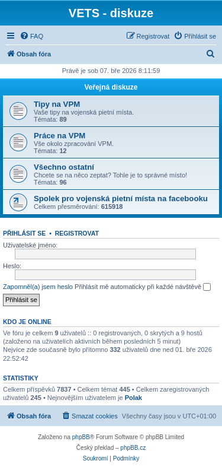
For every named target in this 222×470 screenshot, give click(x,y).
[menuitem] (31, 36)
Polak (133, 397)
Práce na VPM (59, 135)
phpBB (81, 437)
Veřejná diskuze (110, 87)
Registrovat (77, 233)
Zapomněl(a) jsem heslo (38, 286)
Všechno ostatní (64, 167)
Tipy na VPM (57, 104)
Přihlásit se (24, 233)
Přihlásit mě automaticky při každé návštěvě (143, 287)
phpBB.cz (133, 447)
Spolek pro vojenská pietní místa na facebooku (121, 198)
